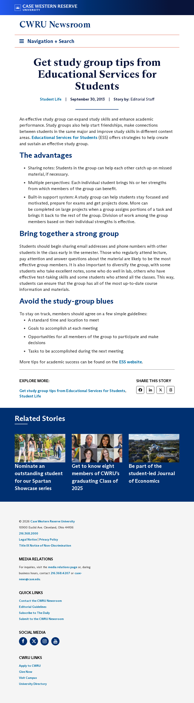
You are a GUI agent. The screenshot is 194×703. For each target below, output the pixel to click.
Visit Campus (28, 678)
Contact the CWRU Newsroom (40, 601)
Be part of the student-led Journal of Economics (152, 473)
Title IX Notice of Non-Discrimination (45, 545)
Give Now (25, 672)
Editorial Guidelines (32, 607)
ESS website (130, 361)
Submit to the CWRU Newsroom (41, 619)
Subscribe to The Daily (34, 613)
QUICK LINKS (31, 593)
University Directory (33, 684)
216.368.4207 (60, 573)
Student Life (30, 396)
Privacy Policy (48, 539)
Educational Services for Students (64, 137)
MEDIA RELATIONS (36, 559)
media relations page (62, 567)
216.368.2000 (28, 533)
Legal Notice (28, 539)
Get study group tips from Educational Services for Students (72, 390)
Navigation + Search (45, 42)
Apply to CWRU (30, 666)
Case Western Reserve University (52, 521)
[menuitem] (97, 601)
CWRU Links (30, 658)
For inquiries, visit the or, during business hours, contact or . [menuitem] (55, 573)
